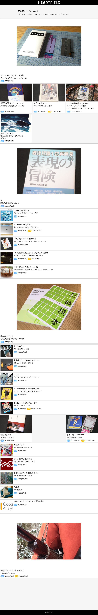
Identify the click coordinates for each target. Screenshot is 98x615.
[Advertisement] (49, 592)
